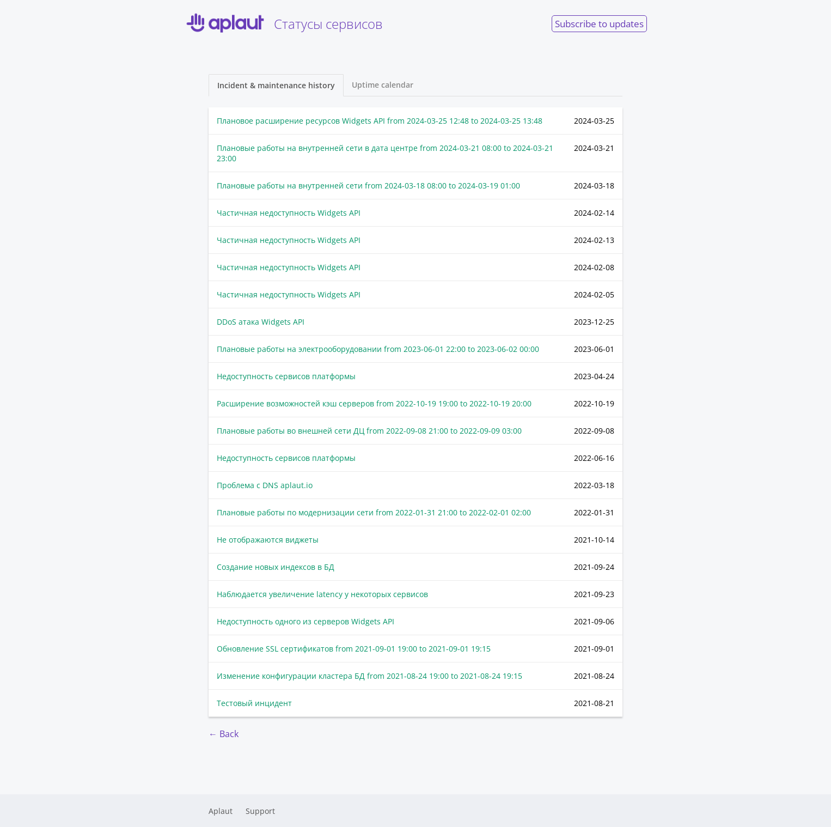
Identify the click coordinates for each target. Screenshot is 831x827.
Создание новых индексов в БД (275, 567)
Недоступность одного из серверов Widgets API (305, 621)
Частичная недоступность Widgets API (288, 213)
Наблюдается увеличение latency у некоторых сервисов (322, 594)
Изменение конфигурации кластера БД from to (369, 676)
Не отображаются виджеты (268, 539)
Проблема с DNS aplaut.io (265, 485)
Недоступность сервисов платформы (286, 376)
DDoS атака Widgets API (260, 322)
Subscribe (599, 23)
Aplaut (221, 811)
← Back (224, 734)
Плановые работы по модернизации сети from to (374, 512)
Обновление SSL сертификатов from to (354, 648)
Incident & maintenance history (276, 85)
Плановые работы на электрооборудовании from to (378, 349)
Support (260, 811)
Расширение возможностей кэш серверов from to (374, 403)
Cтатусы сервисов (283, 23)
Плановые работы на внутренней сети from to (368, 185)
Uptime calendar (382, 85)
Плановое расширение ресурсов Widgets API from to (379, 120)
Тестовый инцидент (254, 703)
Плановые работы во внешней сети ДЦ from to (369, 430)
